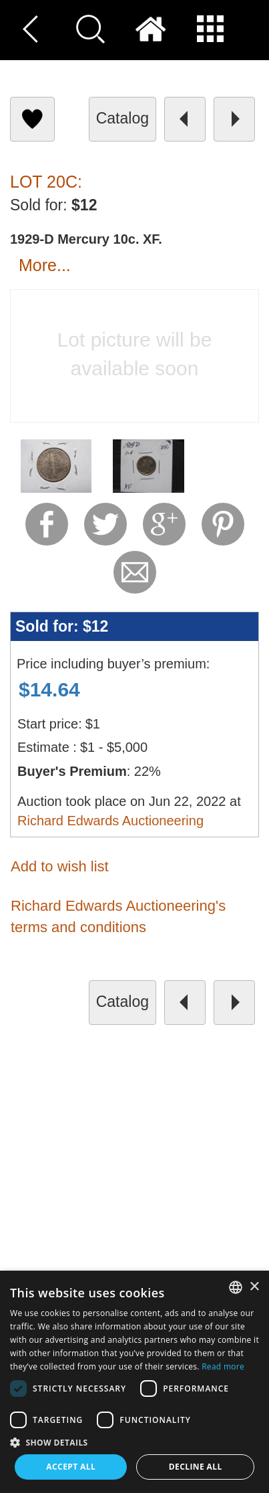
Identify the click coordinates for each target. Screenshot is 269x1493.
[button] (134, 1442)
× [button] (254, 1287)
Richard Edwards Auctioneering (110, 820)
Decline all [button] (195, 1466)
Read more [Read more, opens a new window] (223, 1366)
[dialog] (134, 1382)
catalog (122, 118)
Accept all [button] (70, 1466)
